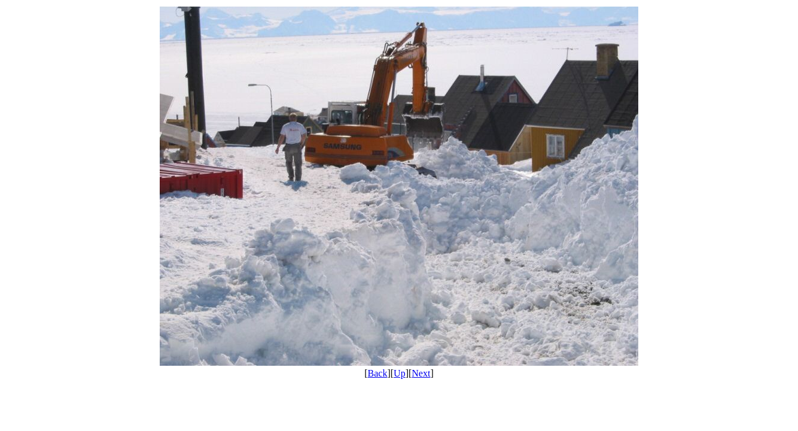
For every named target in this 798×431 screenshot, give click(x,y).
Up (400, 373)
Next (421, 373)
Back (378, 373)
